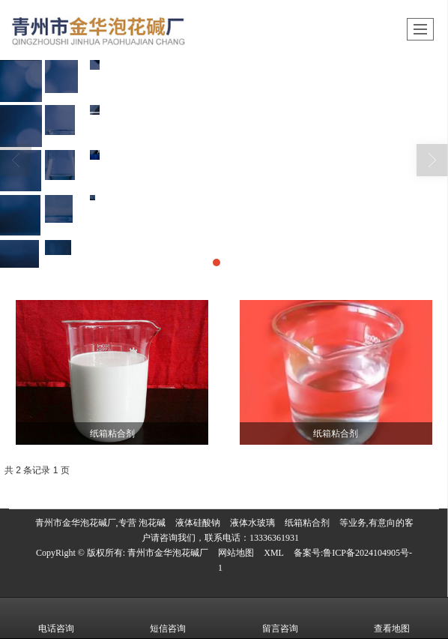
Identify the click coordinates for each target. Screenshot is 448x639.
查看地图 (392, 618)
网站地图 (236, 553)
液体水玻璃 (252, 523)
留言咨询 (280, 618)
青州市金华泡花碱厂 (167, 553)
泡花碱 (152, 523)
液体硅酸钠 (197, 523)
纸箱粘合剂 (307, 523)
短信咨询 (168, 618)
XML (274, 553)
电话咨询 (56, 618)
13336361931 (274, 537)
